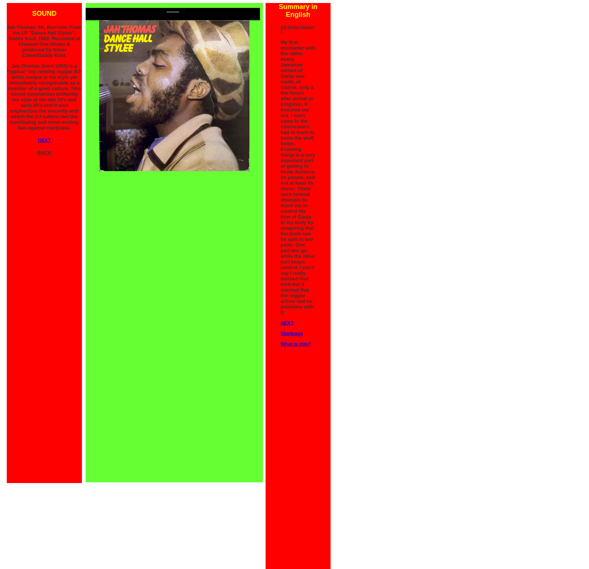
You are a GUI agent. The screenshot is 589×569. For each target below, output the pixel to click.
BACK (44, 152)
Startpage (292, 333)
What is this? (296, 344)
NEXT (287, 323)
